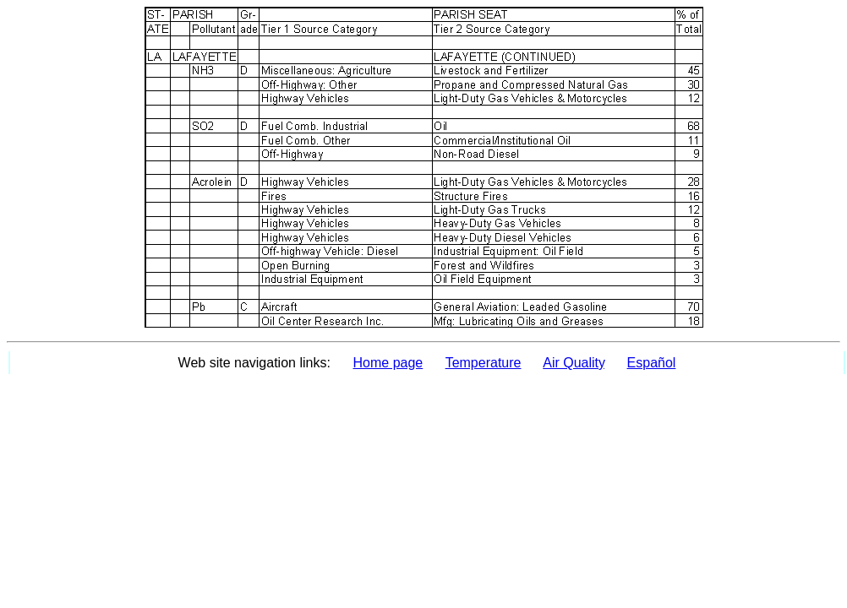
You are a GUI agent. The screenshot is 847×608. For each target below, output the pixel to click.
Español (651, 363)
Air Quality (573, 363)
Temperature (483, 363)
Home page (388, 363)
